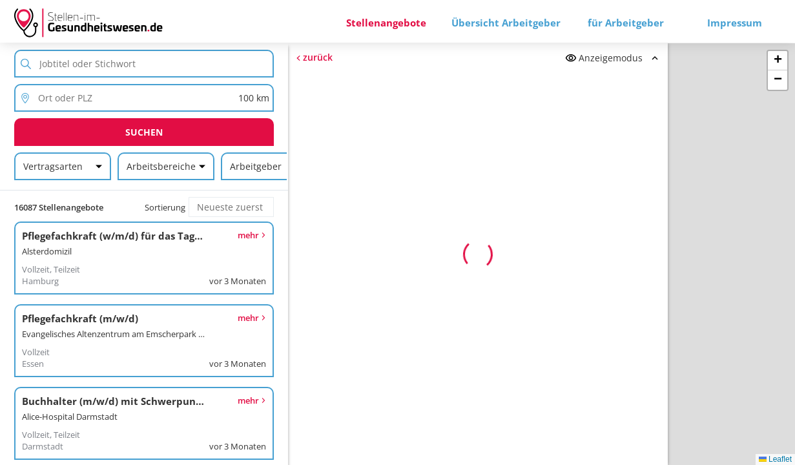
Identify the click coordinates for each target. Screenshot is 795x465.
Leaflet (775, 459)
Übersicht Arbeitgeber (506, 22)
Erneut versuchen (478, 341)
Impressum (734, 22)
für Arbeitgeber (626, 22)
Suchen (144, 132)
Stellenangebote (386, 22)
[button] (777, 60)
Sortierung (165, 207)
